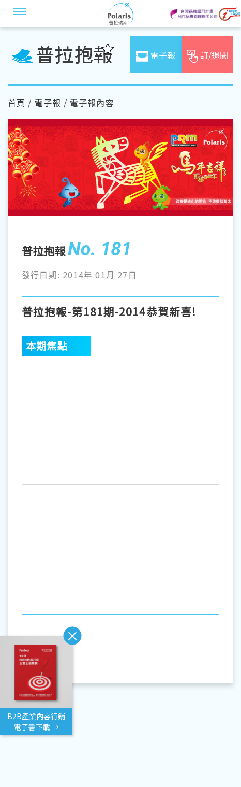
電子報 (48, 102)
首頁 (16, 102)
